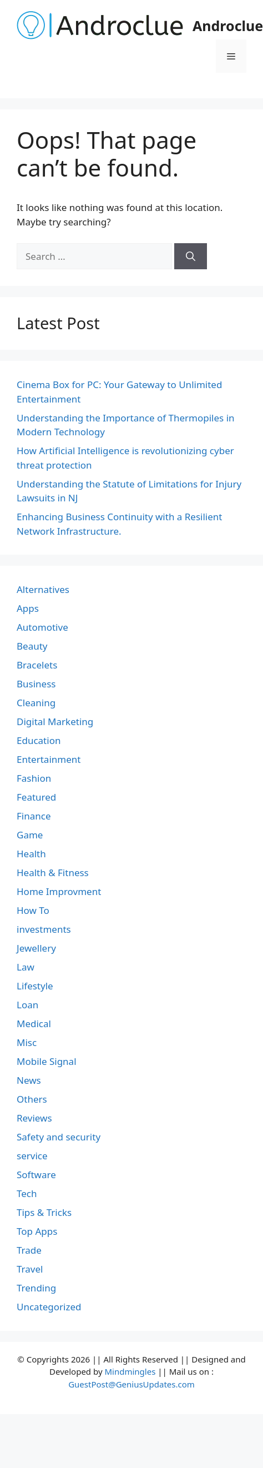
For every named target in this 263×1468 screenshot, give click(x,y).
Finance (34, 816)
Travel (30, 1269)
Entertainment (48, 759)
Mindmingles (129, 1371)
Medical (34, 1023)
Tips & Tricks (44, 1212)
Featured (36, 797)
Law (25, 967)
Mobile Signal (47, 1061)
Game (30, 834)
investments (44, 929)
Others (32, 1099)
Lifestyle (35, 985)
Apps (28, 608)
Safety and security (58, 1136)
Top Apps (37, 1231)
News (29, 1080)
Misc (27, 1042)
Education (38, 740)
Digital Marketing (55, 721)
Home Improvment (59, 891)
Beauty (32, 646)
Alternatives (43, 589)
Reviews (34, 1118)
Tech (27, 1193)
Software (36, 1174)
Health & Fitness (53, 872)
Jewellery (36, 948)
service (32, 1155)
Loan (27, 1004)
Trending (36, 1287)
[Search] (190, 256)
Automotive (42, 627)
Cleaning (36, 702)
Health (31, 853)
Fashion (34, 778)
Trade (29, 1250)
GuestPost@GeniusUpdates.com (131, 1384)
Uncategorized (49, 1306)
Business (36, 683)
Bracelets (37, 664)
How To (33, 910)
